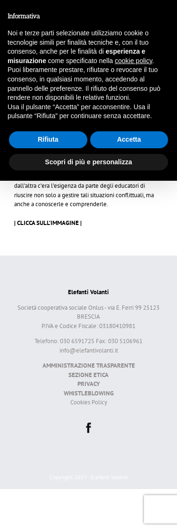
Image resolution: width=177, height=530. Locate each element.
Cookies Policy (88, 402)
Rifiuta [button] (48, 139)
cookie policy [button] (133, 60)
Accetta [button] (129, 139)
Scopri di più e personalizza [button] (88, 162)
